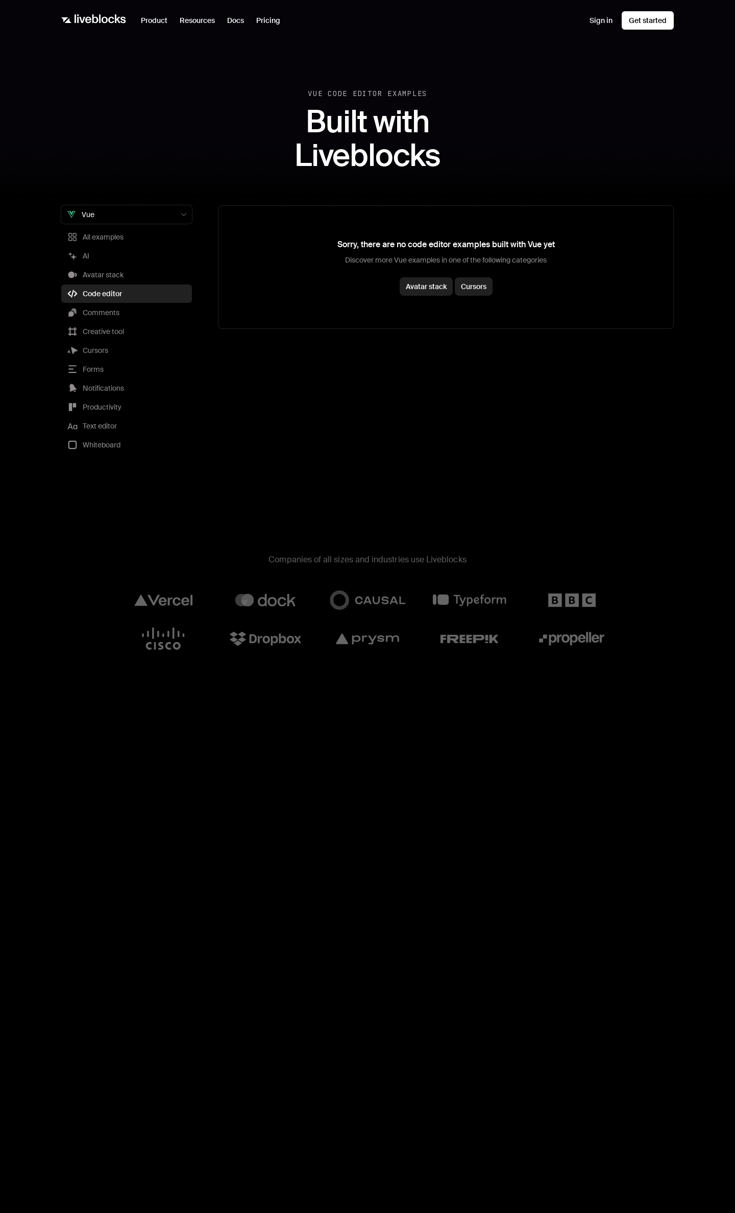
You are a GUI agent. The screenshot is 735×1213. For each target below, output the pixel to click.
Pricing (268, 20)
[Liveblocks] (94, 20)
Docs (235, 20)
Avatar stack (426, 286)
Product (157, 23)
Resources (200, 23)
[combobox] (126, 214)
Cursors (473, 286)
